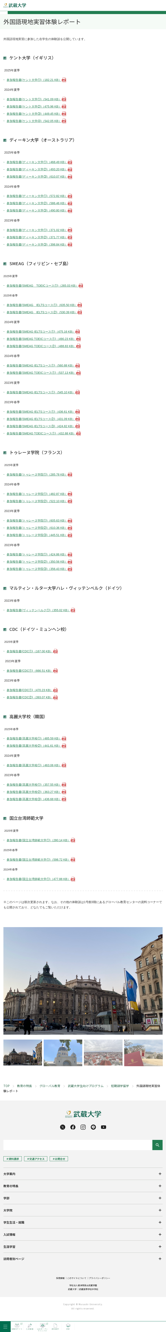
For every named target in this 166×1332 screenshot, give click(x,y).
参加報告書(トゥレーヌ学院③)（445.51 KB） (37, 535)
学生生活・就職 (14, 1132)
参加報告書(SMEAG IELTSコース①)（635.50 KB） (42, 305)
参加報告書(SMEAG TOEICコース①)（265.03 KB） (42, 285)
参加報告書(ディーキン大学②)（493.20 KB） (37, 169)
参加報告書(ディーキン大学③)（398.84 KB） (37, 244)
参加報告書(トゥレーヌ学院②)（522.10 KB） (37, 501)
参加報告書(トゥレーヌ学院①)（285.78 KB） (37, 474)
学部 (6, 1109)
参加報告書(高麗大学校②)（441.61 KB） (34, 745)
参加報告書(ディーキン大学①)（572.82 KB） (37, 196)
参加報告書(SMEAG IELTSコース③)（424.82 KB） (41, 426)
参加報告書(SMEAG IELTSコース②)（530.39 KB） (42, 312)
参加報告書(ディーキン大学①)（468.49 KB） (37, 162)
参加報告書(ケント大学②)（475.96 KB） (34, 106)
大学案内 (9, 1086)
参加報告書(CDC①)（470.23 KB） (30, 690)
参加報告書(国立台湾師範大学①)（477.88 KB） (38, 879)
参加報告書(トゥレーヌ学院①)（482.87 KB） (37, 494)
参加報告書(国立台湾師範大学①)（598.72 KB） (38, 859)
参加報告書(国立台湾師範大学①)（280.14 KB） (38, 840)
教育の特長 (11, 1098)
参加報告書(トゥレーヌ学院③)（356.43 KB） (37, 569)
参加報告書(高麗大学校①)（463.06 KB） (34, 765)
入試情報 (9, 1144)
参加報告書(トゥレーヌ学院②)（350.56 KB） (37, 561)
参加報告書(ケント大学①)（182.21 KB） (34, 80)
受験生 (7, 1155)
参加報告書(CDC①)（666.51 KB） (30, 670)
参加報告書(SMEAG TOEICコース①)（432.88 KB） (41, 433)
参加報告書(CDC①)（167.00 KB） (30, 651)
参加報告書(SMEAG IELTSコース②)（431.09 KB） (41, 419)
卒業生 (7, 1165)
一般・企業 (93, 1165)
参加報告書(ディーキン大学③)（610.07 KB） (37, 176)
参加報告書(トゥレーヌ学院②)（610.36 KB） (37, 527)
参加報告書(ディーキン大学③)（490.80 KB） (37, 210)
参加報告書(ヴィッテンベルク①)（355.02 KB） (38, 610)
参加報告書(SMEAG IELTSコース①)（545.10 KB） (41, 392)
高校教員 (8, 1175)
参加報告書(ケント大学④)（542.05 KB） (34, 121)
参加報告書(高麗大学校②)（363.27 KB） (34, 792)
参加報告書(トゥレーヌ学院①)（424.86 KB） (37, 554)
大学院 (8, 1121)
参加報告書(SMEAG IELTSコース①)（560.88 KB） (41, 365)
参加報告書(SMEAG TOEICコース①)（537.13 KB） (41, 372)
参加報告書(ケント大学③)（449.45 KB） (34, 113)
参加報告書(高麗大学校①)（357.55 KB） (34, 784)
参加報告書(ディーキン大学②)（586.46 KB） (37, 203)
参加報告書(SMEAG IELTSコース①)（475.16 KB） (41, 331)
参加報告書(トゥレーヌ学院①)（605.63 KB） (37, 520)
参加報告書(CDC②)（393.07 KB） (30, 697)
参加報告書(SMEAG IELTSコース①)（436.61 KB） (41, 411)
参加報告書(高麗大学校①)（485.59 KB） (34, 738)
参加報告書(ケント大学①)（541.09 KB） (34, 99)
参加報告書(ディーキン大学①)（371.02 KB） (37, 230)
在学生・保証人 (96, 1155)
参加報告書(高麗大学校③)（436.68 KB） (34, 799)
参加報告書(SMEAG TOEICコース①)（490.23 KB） (41, 339)
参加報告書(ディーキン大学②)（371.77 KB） (37, 237)
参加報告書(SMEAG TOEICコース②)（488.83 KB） (41, 346)
